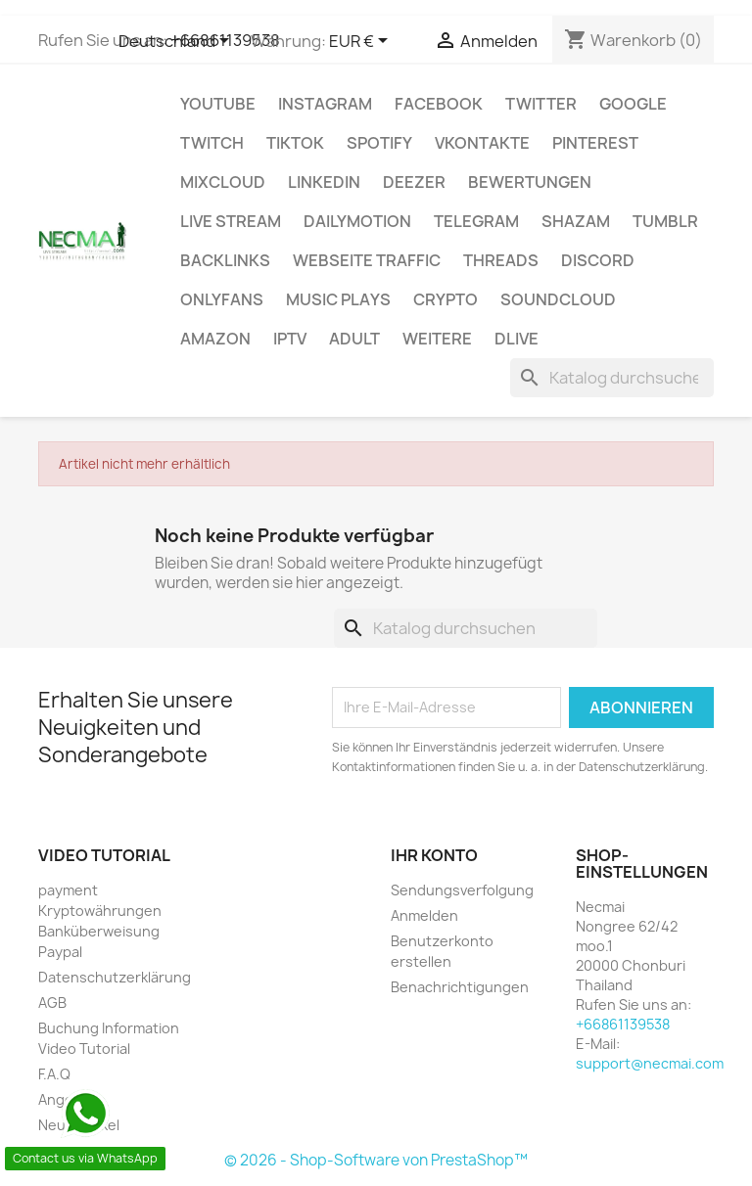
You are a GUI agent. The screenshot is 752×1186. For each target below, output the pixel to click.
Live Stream (230, 221)
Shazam (575, 221)
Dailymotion (357, 221)
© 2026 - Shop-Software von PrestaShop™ (376, 1160)
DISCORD (597, 260)
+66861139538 (623, 1024)
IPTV (289, 338)
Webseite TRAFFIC (367, 260)
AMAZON (215, 338)
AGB (52, 1002)
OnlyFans (221, 299)
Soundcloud (558, 299)
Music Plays (338, 299)
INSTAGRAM (325, 103)
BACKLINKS (225, 260)
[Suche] (612, 377)
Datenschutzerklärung (114, 977)
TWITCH (212, 143)
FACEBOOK (439, 103)
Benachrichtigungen (460, 987)
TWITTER (541, 103)
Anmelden (424, 915)
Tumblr (665, 221)
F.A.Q (54, 1074)
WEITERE (437, 338)
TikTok (295, 143)
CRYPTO (445, 299)
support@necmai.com (650, 1063)
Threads (501, 260)
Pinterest (595, 143)
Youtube (218, 103)
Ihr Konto (434, 855)
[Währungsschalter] (362, 42)
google (633, 103)
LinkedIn (324, 182)
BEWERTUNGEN (529, 182)
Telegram (476, 221)
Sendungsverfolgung (462, 890)
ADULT (354, 338)
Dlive (516, 338)
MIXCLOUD (222, 182)
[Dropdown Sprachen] (177, 42)
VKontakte (482, 143)
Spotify (379, 143)
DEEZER (414, 182)
